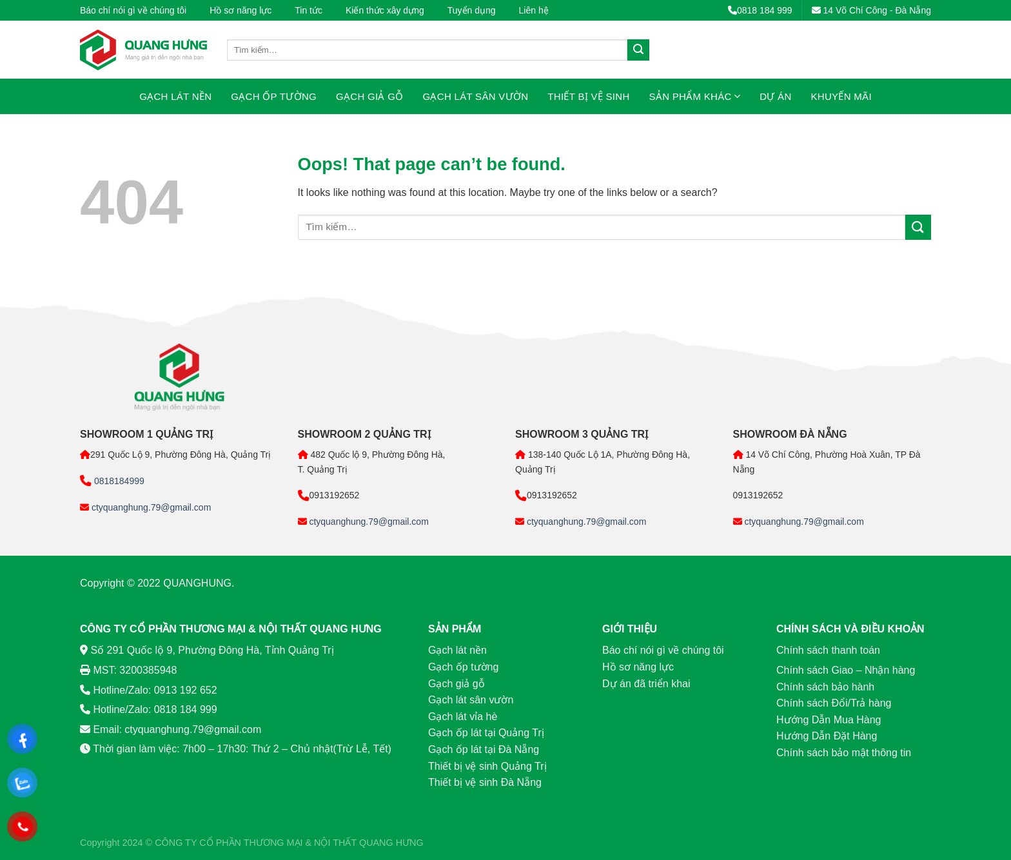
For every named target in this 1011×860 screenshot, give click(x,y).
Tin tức (308, 10)
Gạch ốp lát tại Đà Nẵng (483, 749)
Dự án (775, 96)
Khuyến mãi (841, 96)
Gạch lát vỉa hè (462, 716)
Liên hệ (534, 10)
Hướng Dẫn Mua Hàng (828, 719)
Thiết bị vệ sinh (588, 96)
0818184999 (118, 481)
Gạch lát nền (175, 96)
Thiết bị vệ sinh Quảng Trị (487, 766)
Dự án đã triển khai (646, 683)
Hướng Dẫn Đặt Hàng (826, 735)
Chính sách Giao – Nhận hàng (845, 670)
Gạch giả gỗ (369, 96)
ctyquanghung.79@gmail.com (150, 507)
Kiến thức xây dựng (385, 10)
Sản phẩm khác (695, 96)
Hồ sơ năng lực (240, 10)
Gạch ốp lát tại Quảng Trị (486, 732)
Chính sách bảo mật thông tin (843, 752)
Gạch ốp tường (274, 96)
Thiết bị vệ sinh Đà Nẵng (485, 782)
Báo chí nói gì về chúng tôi (133, 10)
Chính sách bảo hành (825, 686)
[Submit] (638, 50)
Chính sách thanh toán (828, 650)
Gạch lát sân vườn (476, 96)
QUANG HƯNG (391, 842)
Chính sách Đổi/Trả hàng (833, 703)
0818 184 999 (760, 10)
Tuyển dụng (471, 10)
